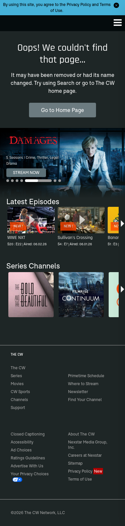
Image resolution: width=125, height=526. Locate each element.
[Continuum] (81, 294)
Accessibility (22, 441)
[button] (122, 227)
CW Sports (20, 391)
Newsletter (78, 391)
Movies (17, 383)
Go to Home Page (62, 110)
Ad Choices (21, 449)
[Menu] (118, 23)
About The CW (81, 434)
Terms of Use (80, 479)
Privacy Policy (79, 4)
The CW (11, 22)
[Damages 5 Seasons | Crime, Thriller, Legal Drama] (62, 163)
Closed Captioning (28, 434)
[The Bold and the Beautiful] (31, 294)
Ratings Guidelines (28, 457)
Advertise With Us (27, 465)
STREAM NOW (26, 172)
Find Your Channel (85, 399)
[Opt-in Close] (116, 5)
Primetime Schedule (86, 375)
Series (16, 375)
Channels (19, 399)
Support (18, 407)
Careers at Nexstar (85, 455)
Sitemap (75, 463)
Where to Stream (83, 383)
